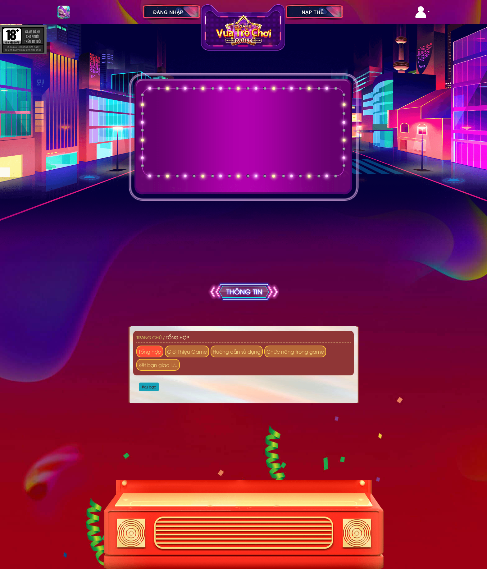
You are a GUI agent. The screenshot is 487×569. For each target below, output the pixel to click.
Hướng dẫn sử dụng (237, 351)
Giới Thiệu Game (187, 351)
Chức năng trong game (295, 351)
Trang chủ (149, 337)
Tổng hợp (177, 337)
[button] (422, 12)
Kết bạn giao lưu (158, 364)
